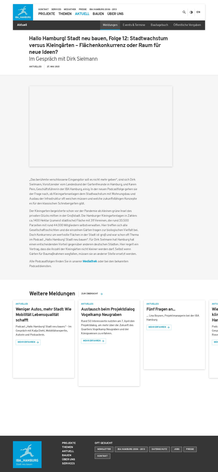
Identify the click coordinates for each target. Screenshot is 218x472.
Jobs (177, 449)
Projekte (69, 443)
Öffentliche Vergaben (187, 25)
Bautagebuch (159, 25)
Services (68, 463)
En (198, 12)
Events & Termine (134, 25)
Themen (67, 447)
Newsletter (104, 449)
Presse (190, 449)
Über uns (68, 459)
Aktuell (68, 451)
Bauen (66, 455)
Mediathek (90, 261)
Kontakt (102, 456)
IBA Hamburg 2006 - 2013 (131, 449)
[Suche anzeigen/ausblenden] (184, 12)
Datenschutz (159, 449)
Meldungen (110, 25)
